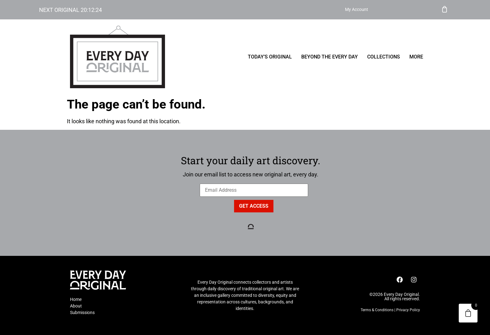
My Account (420, 9)
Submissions (82, 312)
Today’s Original (270, 57)
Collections (383, 57)
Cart (444, 9)
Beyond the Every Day (329, 57)
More (416, 57)
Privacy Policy (408, 310)
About (76, 305)
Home (76, 299)
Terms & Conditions (377, 310)
